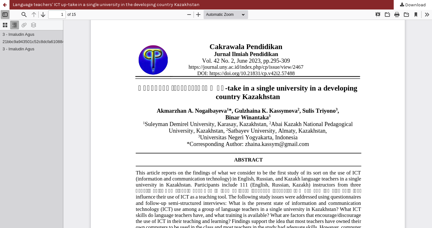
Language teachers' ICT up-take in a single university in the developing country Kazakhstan (106, 4)
